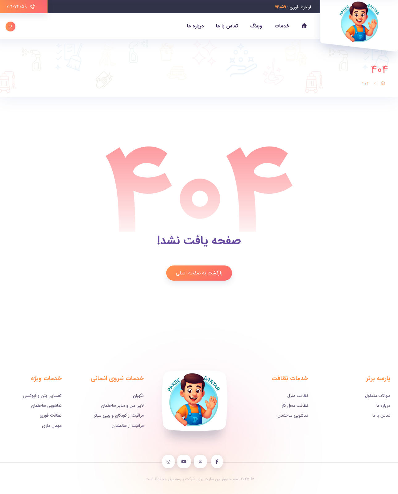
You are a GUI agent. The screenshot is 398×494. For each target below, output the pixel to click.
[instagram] (170, 461)
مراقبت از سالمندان (128, 425)
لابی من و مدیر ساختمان (122, 405)
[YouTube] (186, 461)
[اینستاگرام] (10, 26)
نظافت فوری (51, 415)
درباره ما (383, 405)
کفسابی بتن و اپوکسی (42, 395)
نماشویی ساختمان (293, 415)
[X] (202, 461)
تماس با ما (381, 415)
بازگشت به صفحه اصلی (199, 273)
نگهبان (138, 395)
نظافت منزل (297, 395)
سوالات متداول (377, 395)
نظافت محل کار (295, 405)
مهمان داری (52, 425)
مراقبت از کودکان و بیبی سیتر (119, 415)
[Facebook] (218, 461)
